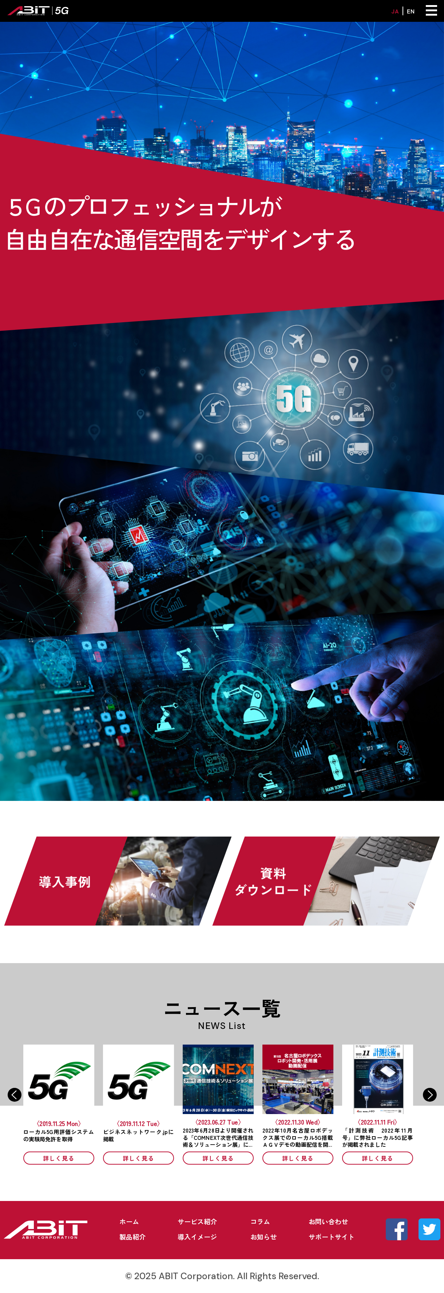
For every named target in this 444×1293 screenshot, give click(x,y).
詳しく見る (62, 1158)
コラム (260, 1221)
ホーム (129, 1221)
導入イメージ (197, 1236)
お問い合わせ (328, 1221)
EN (411, 11)
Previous (14, 1095)
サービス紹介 (197, 1221)
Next (430, 1095)
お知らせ (263, 1236)
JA (395, 11)
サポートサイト (331, 1236)
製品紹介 (132, 1236)
